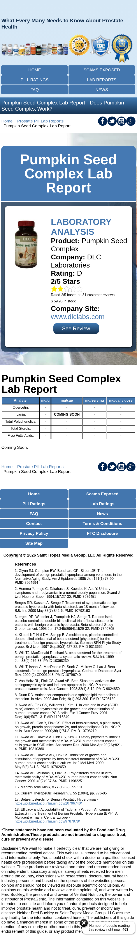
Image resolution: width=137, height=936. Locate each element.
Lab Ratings (102, 503)
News (101, 89)
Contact (34, 523)
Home (34, 70)
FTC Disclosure (102, 533)
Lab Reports (101, 79)
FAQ (34, 89)
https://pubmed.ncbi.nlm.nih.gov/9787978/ (47, 821)
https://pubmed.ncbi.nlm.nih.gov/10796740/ (48, 803)
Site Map (33, 543)
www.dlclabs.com (78, 317)
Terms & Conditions (102, 523)
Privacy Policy (34, 533)
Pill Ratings (35, 79)
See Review (76, 328)
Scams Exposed (102, 70)
